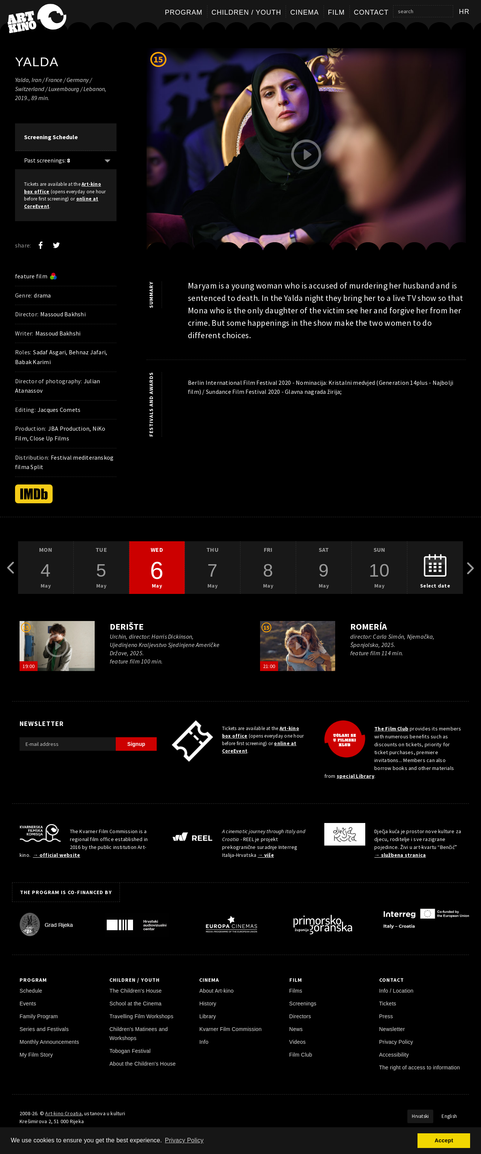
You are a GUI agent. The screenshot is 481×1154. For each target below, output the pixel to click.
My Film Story (36, 1055)
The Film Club (391, 728)
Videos (297, 1042)
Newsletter (392, 1029)
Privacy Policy (396, 1042)
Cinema (304, 12)
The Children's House (135, 991)
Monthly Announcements (49, 1042)
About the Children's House (142, 1064)
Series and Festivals (44, 1029)
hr (464, 11)
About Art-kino (216, 991)
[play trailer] (306, 155)
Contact (371, 12)
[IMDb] (34, 493)
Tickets (387, 1004)
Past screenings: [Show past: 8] (47, 160)
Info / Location (396, 991)
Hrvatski (420, 1116)
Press (386, 1016)
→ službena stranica (400, 855)
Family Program (39, 1016)
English (449, 1116)
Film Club (300, 1055)
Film (336, 12)
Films (296, 991)
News (296, 1029)
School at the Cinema (135, 1004)
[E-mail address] (68, 744)
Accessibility (394, 1055)
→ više (266, 855)
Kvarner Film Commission (230, 1029)
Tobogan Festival (130, 1051)
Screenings (302, 1004)
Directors (300, 1016)
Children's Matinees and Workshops (138, 1033)
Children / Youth (246, 12)
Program (184, 12)
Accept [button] (443, 1140)
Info (203, 1042)
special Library (355, 776)
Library (207, 1016)
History (207, 1004)
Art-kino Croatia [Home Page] (63, 1113)
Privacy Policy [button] (184, 1140)
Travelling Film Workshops (141, 1016)
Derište (127, 626)
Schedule (31, 991)
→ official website (56, 855)
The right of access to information (419, 1067)
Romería (368, 626)
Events (28, 1004)
